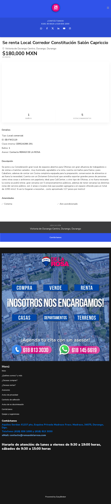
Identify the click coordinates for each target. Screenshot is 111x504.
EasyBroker (61, 496)
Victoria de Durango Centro (20, 48)
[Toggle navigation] (108, 8)
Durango (41, 48)
